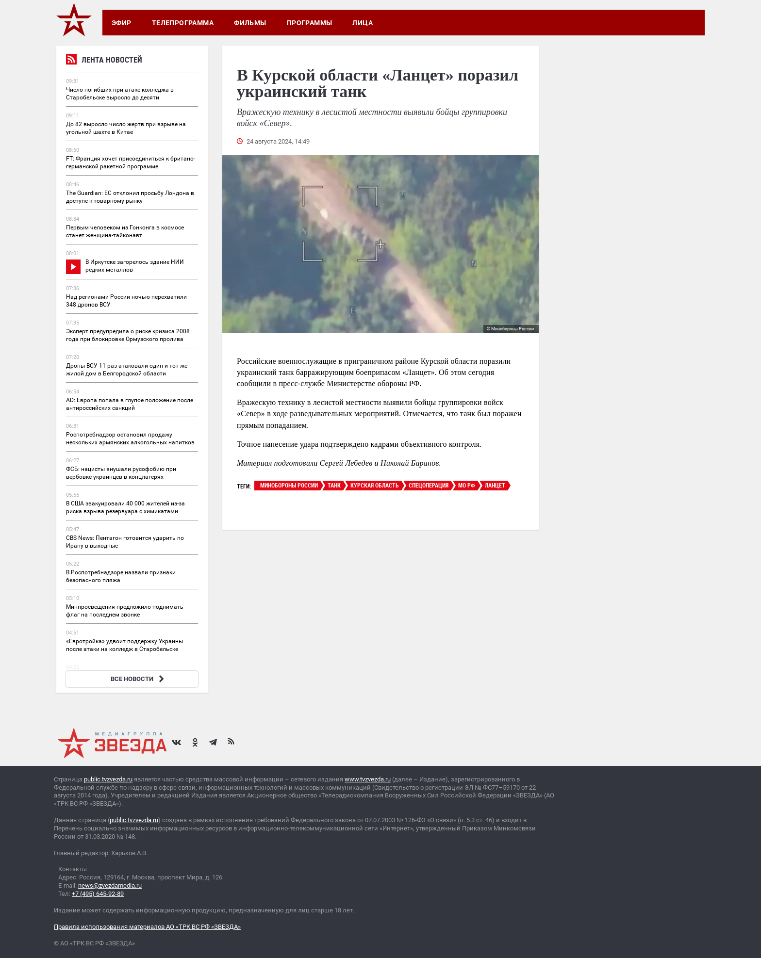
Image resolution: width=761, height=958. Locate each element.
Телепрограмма (183, 23)
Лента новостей (104, 61)
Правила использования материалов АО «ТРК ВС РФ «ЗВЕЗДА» (147, 926)
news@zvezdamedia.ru (110, 885)
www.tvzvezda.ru (368, 779)
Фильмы (250, 23)
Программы (309, 23)
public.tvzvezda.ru (108, 779)
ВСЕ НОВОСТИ (138, 678)
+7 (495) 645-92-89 (98, 893)
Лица (362, 23)
